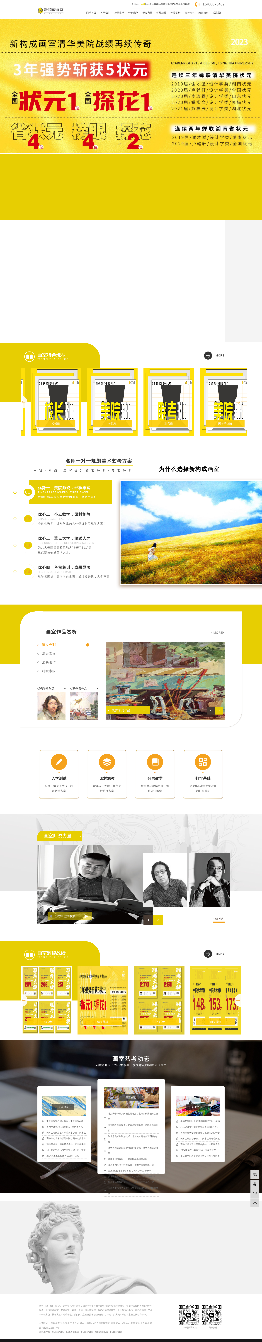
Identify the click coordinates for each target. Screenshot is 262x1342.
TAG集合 (177, 4)
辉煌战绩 (161, 12)
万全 (72, 1323)
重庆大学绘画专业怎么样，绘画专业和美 (200, 1156)
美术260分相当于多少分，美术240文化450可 (130, 1170)
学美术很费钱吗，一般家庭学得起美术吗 (127, 1159)
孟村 (82, 1323)
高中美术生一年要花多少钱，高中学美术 (66, 1144)
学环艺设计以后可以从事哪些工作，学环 (200, 1121)
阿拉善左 (46, 1328)
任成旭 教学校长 (65, 916)
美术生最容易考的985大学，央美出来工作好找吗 (131, 1176)
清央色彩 (49, 645)
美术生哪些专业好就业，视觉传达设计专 (200, 1133)
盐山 (77, 1323)
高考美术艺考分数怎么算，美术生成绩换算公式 (131, 1165)
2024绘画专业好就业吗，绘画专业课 (198, 1150)
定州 (67, 1323)
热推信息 (186, 4)
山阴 (123, 1323)
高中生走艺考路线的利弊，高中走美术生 (66, 1138)
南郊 (113, 1323)
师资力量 (147, 12)
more (220, 355)
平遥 (133, 1323)
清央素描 (49, 653)
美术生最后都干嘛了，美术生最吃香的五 (200, 1138)
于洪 (58, 1328)
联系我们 (218, 12)
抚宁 (57, 1323)
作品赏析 (175, 12)
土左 (142, 1323)
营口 (53, 1328)
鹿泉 (53, 1323)
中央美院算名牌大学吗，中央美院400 (64, 1121)
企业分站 (150, 4)
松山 (147, 1323)
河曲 (137, 1323)
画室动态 (189, 12)
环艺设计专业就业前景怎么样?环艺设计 (199, 1127)
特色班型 (133, 12)
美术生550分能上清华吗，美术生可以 (64, 1127)
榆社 (128, 1323)
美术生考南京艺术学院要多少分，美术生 (66, 1132)
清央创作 (49, 662)
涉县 (62, 1323)
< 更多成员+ (219, 918)
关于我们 (105, 12)
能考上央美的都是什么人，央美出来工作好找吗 (131, 1182)
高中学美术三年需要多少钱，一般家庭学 (200, 1144)
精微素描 (49, 671)
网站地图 (159, 4)
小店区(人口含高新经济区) (97, 1323)
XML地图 (168, 4)
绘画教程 (204, 12)
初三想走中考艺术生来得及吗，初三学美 (66, 1150)
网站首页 (91, 12)
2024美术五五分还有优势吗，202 (62, 1155)
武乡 (118, 1323)
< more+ (218, 632)
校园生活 (119, 12)
